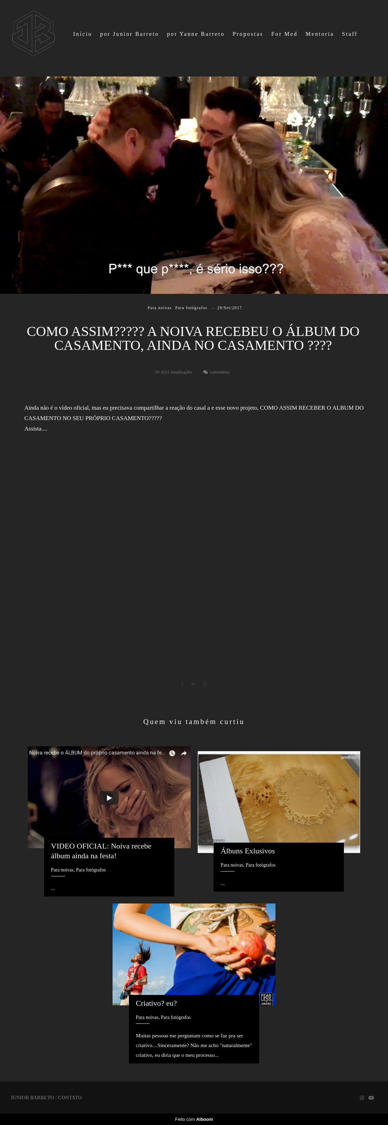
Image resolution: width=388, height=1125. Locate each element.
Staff (350, 34)
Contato (70, 1097)
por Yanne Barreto (196, 34)
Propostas (248, 34)
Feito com (194, 1119)
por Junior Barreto (129, 34)
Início (82, 34)
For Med (284, 34)
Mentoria (320, 34)
